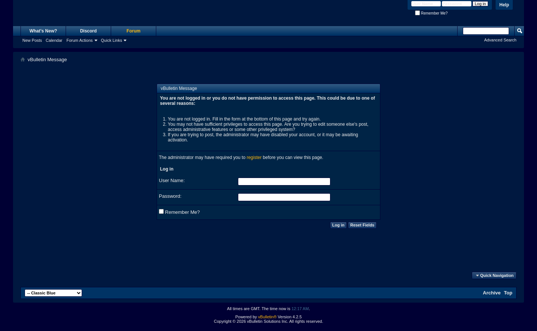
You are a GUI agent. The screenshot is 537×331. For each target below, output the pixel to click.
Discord (88, 31)
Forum (133, 31)
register (253, 157)
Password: (170, 196)
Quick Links (111, 40)
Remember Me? (431, 13)
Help (504, 4)
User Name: (172, 180)
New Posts (32, 40)
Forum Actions (79, 40)
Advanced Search (500, 40)
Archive (492, 293)
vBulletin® (267, 317)
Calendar (54, 40)
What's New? (43, 31)
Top (508, 293)
